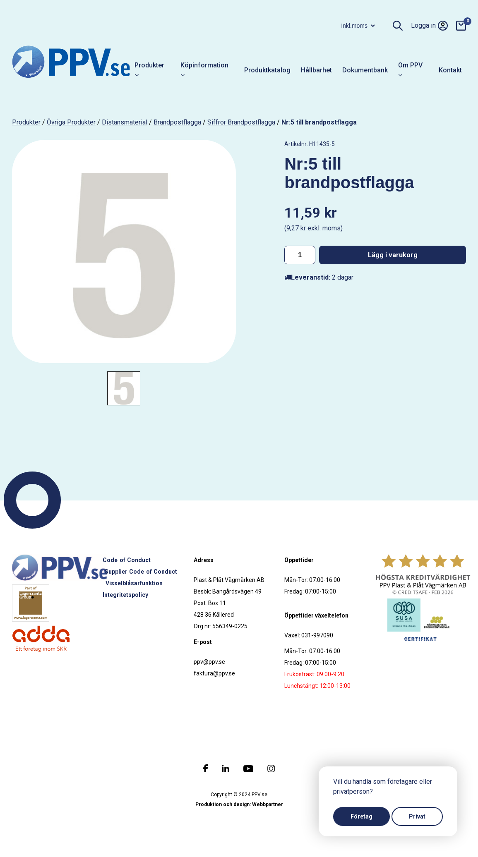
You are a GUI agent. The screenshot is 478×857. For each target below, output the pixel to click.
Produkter (149, 70)
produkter (26, 122)
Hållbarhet (316, 70)
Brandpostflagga (177, 122)
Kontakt (450, 70)
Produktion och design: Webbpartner (239, 804)
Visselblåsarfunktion (134, 583)
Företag (361, 816)
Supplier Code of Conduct (141, 571)
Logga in (429, 26)
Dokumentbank (365, 70)
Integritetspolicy (125, 594)
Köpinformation (204, 70)
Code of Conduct (127, 560)
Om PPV (410, 70)
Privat (417, 816)
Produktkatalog (267, 70)
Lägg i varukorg (393, 255)
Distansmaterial (124, 122)
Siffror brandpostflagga (241, 122)
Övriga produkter (71, 122)
